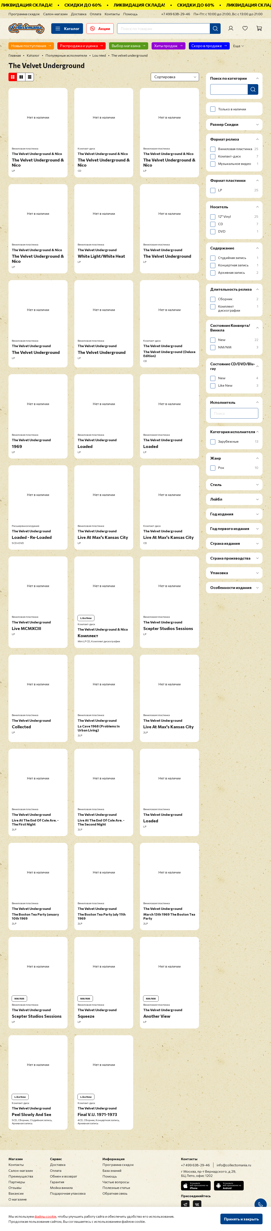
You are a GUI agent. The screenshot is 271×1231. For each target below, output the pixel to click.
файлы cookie (45, 1216)
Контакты (112, 14)
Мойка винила (61, 1188)
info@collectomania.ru (234, 1165)
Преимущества (20, 1176)
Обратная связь (114, 1193)
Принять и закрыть (241, 1219)
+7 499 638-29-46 (175, 14)
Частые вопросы (115, 1182)
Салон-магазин (55, 14)
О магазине (17, 1199)
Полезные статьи (116, 1188)
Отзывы (14, 1188)
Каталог (67, 28)
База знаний (111, 1170)
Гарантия (57, 1182)
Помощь (130, 14)
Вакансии (16, 1193)
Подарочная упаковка (68, 1193)
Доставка (78, 14)
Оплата (95, 14)
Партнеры (16, 1182)
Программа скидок (24, 14)
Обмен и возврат (63, 1176)
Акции (100, 28)
